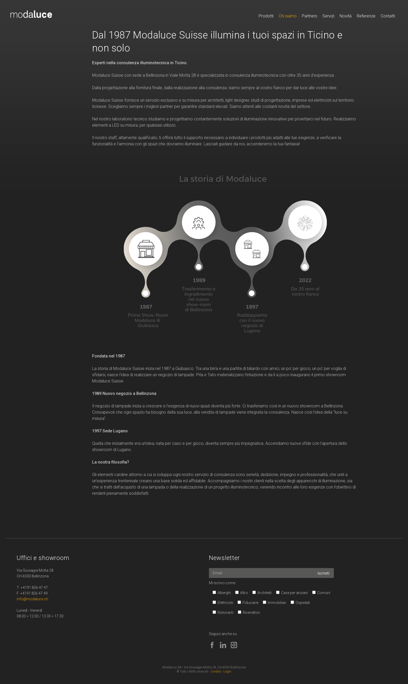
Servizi (328, 16)
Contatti (388, 16)
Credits (216, 671)
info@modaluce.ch (32, 599)
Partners (309, 16)
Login (227, 671)
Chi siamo (288, 16)
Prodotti (266, 16)
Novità (346, 16)
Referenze (366, 16)
